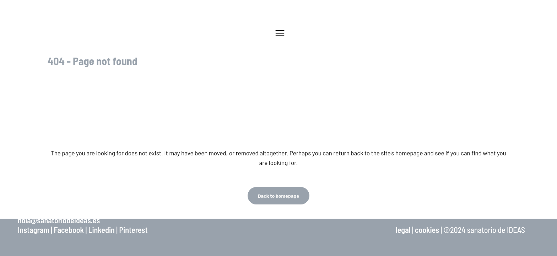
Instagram (33, 229)
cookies (427, 229)
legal (403, 229)
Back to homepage (278, 196)
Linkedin (101, 229)
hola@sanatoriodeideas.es (59, 220)
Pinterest (133, 229)
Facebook (69, 229)
